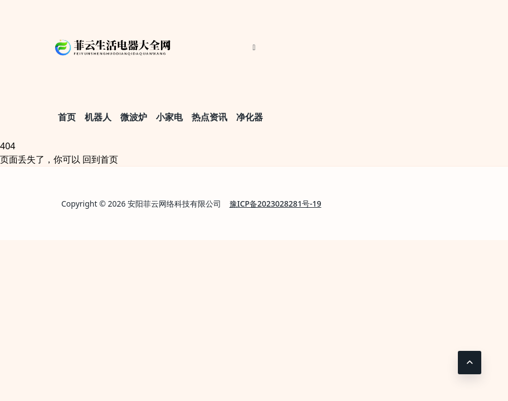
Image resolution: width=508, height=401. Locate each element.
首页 (67, 117)
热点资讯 (209, 117)
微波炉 (133, 117)
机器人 (98, 117)
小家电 (169, 117)
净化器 (249, 117)
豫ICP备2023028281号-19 (275, 203)
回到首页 (100, 159)
